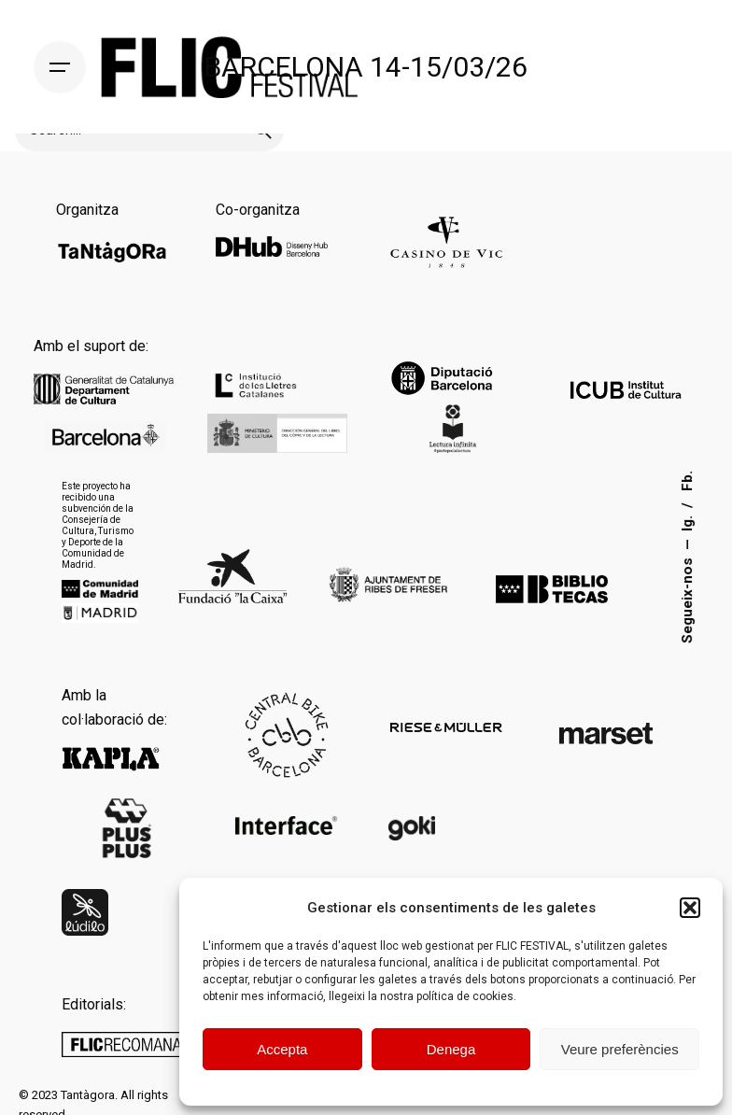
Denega (451, 1049)
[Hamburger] (60, 67)
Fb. (687, 482)
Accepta (282, 1049)
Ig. (687, 522)
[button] (690, 907)
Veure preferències (620, 1049)
